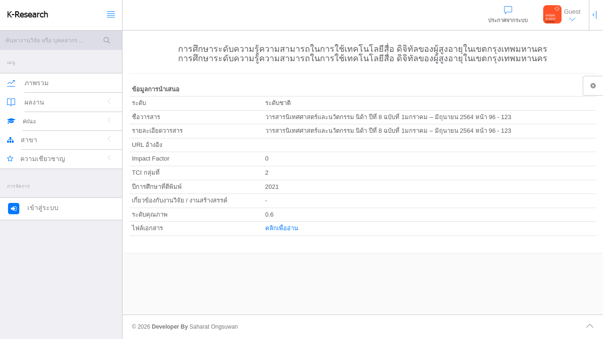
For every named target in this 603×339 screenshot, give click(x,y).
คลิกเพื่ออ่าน (281, 228)
